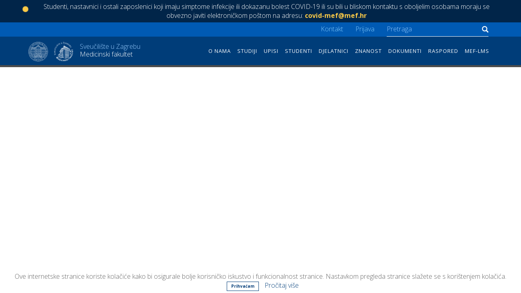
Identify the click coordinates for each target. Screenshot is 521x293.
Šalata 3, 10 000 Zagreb (183, 249)
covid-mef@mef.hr (336, 15)
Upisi (271, 51)
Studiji (247, 51)
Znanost (368, 51)
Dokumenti (405, 51)
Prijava (364, 28)
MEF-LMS (477, 51)
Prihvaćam (242, 286)
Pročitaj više (282, 285)
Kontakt (332, 28)
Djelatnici (333, 51)
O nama (219, 51)
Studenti (298, 51)
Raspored (443, 51)
